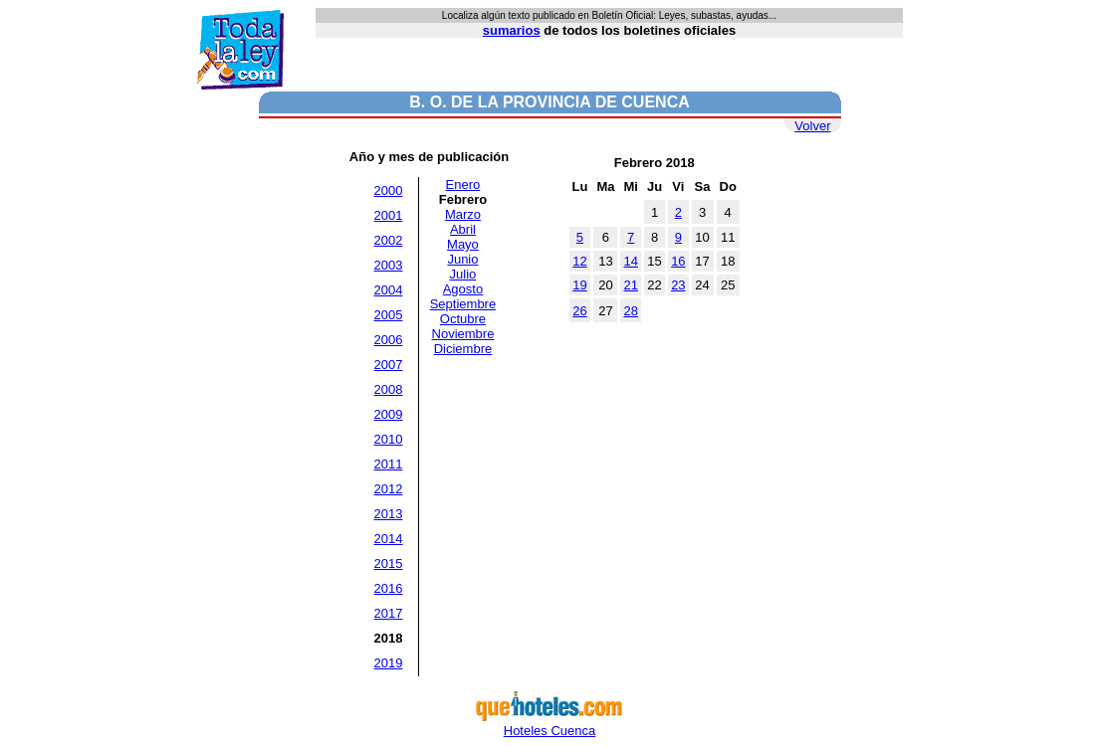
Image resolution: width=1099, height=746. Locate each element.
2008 (388, 389)
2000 (388, 190)
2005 (388, 314)
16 (678, 261)
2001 (388, 215)
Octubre (463, 318)
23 (678, 285)
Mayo (463, 244)
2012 (388, 488)
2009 (388, 414)
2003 (388, 265)
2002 (388, 240)
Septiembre (463, 303)
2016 (388, 588)
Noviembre (463, 333)
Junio (462, 259)
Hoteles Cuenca (549, 724)
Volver (812, 125)
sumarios (512, 30)
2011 (388, 464)
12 (579, 261)
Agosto (463, 288)
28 (630, 310)
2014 (388, 538)
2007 (388, 364)
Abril (463, 229)
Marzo (463, 214)
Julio (463, 274)
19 (579, 285)
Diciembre (463, 348)
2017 (388, 613)
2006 (388, 339)
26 (579, 310)
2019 (388, 662)
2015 (388, 563)
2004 (388, 289)
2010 (388, 439)
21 (630, 285)
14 (630, 261)
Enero (463, 184)
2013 (388, 513)
